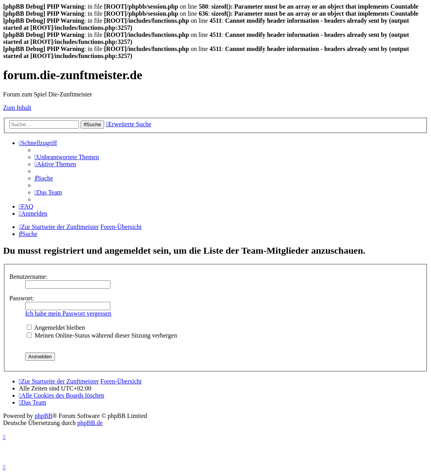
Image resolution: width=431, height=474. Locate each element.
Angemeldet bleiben (56, 327)
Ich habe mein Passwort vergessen (68, 313)
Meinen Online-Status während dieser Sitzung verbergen (102, 335)
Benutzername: (28, 276)
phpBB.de (90, 423)
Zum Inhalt (17, 107)
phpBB (43, 415)
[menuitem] (67, 157)
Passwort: (21, 298)
